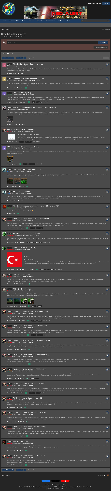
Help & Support (23, 109)
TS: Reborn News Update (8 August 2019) (29, 369)
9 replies (21, 200)
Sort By (105, 57)
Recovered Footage (21, 441)
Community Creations (30, 207)
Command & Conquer (25, 66)
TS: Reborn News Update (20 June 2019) (29, 412)
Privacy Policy (56, 484)
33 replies (22, 335)
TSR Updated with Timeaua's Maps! (27, 169)
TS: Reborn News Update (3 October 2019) (30, 326)
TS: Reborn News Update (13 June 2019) (29, 427)
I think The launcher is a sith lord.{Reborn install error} (34, 107)
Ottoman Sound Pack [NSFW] (24, 248)
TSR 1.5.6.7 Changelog (22, 93)
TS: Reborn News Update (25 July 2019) (29, 384)
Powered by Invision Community (55, 488)
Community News (27, 148)
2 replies (22, 242)
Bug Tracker (61, 20)
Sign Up (106, 3)
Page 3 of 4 (31, 58)
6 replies (22, 186)
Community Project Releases (31, 235)
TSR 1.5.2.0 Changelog (22, 289)
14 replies (23, 283)
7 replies (24, 349)
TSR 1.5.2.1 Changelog (21, 275)
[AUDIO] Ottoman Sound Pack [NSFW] (28, 233)
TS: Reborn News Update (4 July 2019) (28, 398)
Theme (47, 484)
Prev (7, 58)
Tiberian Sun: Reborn (28, 94)
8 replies (21, 73)
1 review (31, 269)
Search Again (102, 42)
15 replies (21, 436)
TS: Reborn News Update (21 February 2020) (31, 219)
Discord (24, 20)
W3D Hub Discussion (34, 80)
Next (21, 58)
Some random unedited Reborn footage (28, 78)
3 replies (20, 87)
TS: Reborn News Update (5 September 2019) (31, 355)
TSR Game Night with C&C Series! (20, 130)
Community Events (28, 131)
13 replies (22, 320)
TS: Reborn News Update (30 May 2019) (29, 456)
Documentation (50, 20)
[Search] (89, 20)
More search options (101, 47)
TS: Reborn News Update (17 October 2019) (30, 311)
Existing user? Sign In (94, 3)
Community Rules (14, 20)
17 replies (23, 102)
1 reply (22, 228)
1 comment (23, 269)
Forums (5, 20)
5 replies (22, 124)
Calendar (31, 20)
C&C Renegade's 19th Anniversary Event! (23, 147)
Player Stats (40, 20)
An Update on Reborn (21, 192)
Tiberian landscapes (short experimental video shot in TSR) (36, 206)
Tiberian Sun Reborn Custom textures (28, 64)
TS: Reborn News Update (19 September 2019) (31, 340)
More (68, 20)
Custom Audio (26, 249)
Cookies (63, 484)
